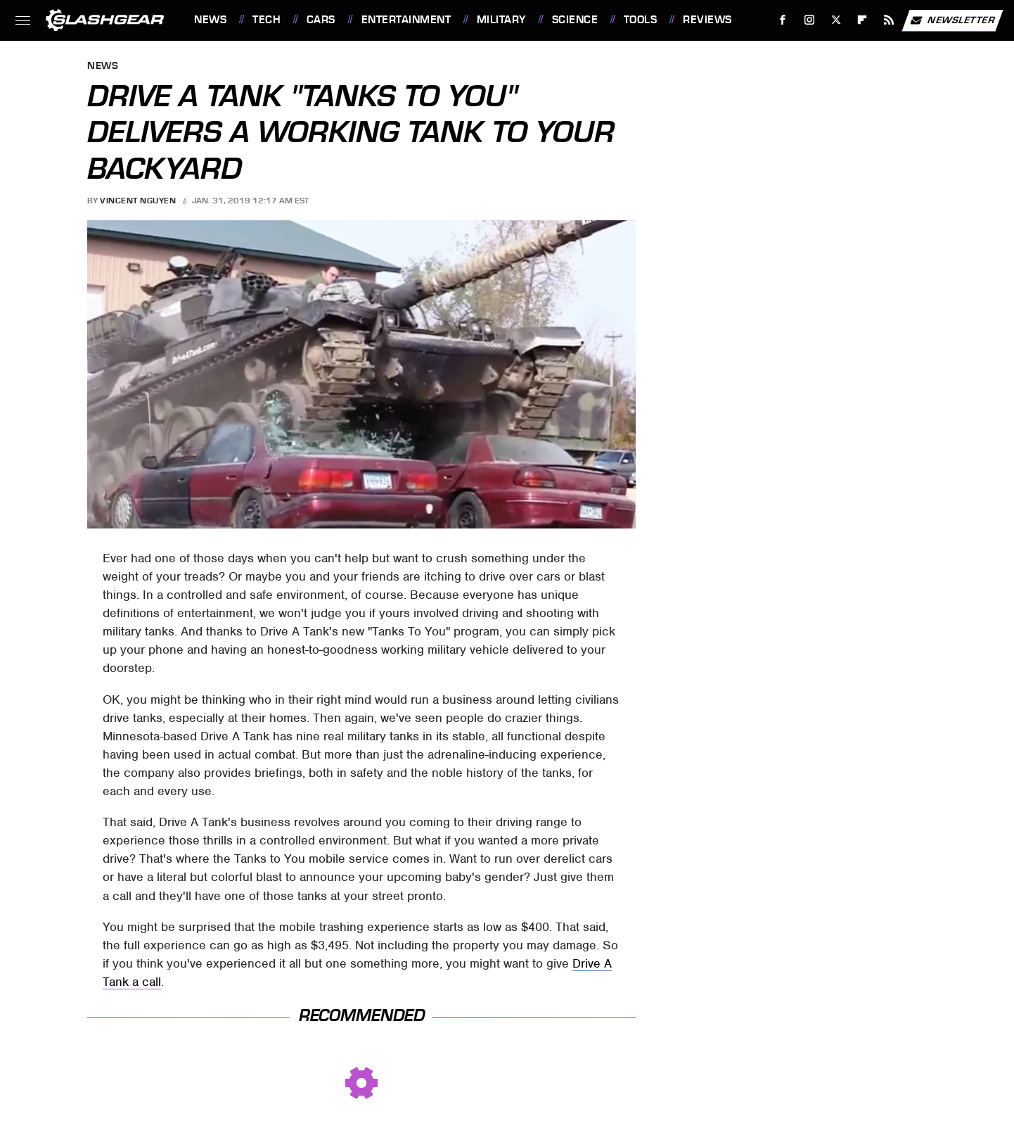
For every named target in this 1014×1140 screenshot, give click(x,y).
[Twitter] (836, 20)
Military (501, 19)
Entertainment (406, 19)
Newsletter (952, 20)
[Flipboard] (862, 20)
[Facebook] (783, 20)
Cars (321, 19)
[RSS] (889, 20)
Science (575, 19)
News (210, 19)
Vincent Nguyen (138, 200)
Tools (640, 19)
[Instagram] (810, 20)
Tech (266, 19)
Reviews (707, 19)
